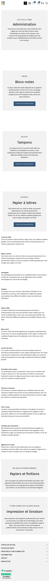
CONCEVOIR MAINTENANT (12, 152)
